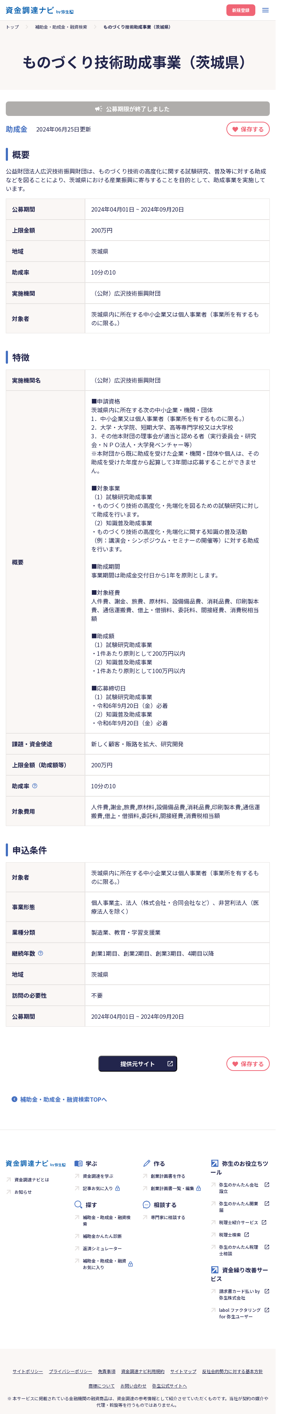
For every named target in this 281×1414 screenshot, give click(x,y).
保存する (252, 129)
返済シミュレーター (102, 1248)
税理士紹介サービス (238, 1222)
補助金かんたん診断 (102, 1236)
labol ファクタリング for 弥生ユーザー (240, 1313)
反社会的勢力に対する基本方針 (232, 1371)
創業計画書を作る (168, 1176)
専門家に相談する (168, 1217)
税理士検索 (230, 1234)
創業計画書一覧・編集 (172, 1188)
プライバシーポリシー (70, 1371)
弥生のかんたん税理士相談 (238, 1250)
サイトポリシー (28, 1371)
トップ (12, 27)
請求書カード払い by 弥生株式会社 (239, 1294)
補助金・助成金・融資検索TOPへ (63, 1099)
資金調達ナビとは (31, 1179)
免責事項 (106, 1371)
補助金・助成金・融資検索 (61, 27)
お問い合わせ (133, 1385)
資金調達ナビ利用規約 (143, 1371)
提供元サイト (137, 1063)
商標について (102, 1385)
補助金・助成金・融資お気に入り (104, 1263)
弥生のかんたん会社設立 (238, 1187)
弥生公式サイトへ (169, 1385)
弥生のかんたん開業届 (238, 1206)
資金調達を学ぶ (98, 1176)
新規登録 (241, 10)
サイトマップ (183, 1371)
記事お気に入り (98, 1188)
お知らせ (23, 1192)
